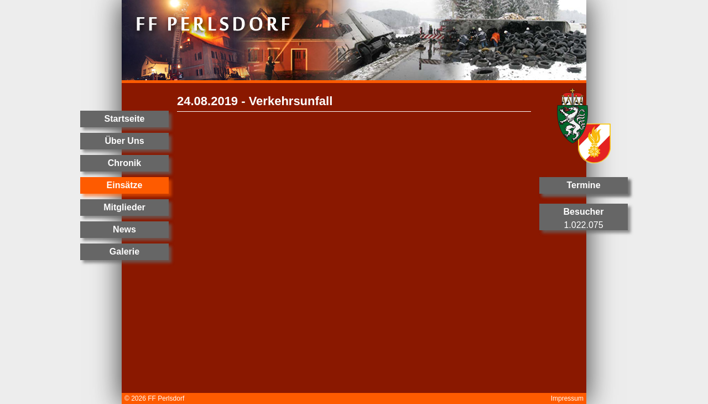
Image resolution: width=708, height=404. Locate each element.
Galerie (124, 251)
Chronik (124, 163)
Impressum (567, 398)
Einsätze (125, 185)
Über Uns (124, 141)
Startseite (125, 118)
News (124, 229)
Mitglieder (124, 207)
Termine (583, 185)
